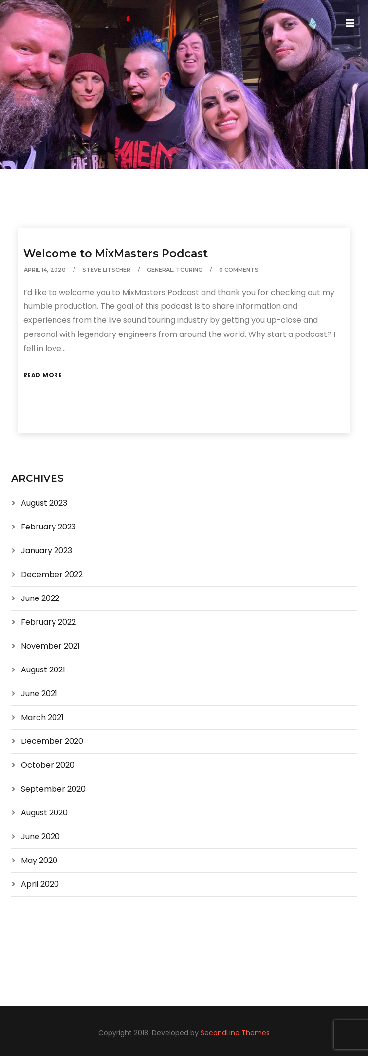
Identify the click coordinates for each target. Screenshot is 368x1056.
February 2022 (48, 622)
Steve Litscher (106, 269)
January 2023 (46, 550)
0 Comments (238, 269)
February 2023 (48, 526)
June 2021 (39, 693)
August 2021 (43, 669)
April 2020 (40, 884)
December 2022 (52, 574)
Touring (189, 269)
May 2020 (39, 860)
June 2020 (40, 836)
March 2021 (42, 717)
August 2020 (44, 812)
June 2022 (40, 598)
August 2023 (44, 503)
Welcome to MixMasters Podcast (115, 253)
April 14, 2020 (45, 269)
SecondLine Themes (235, 1033)
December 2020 (52, 741)
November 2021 (50, 645)
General (160, 269)
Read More (42, 375)
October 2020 (47, 765)
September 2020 (53, 788)
